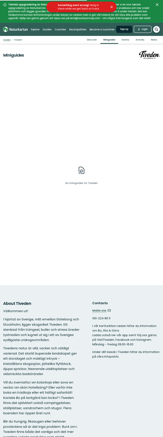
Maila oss (101, 310)
